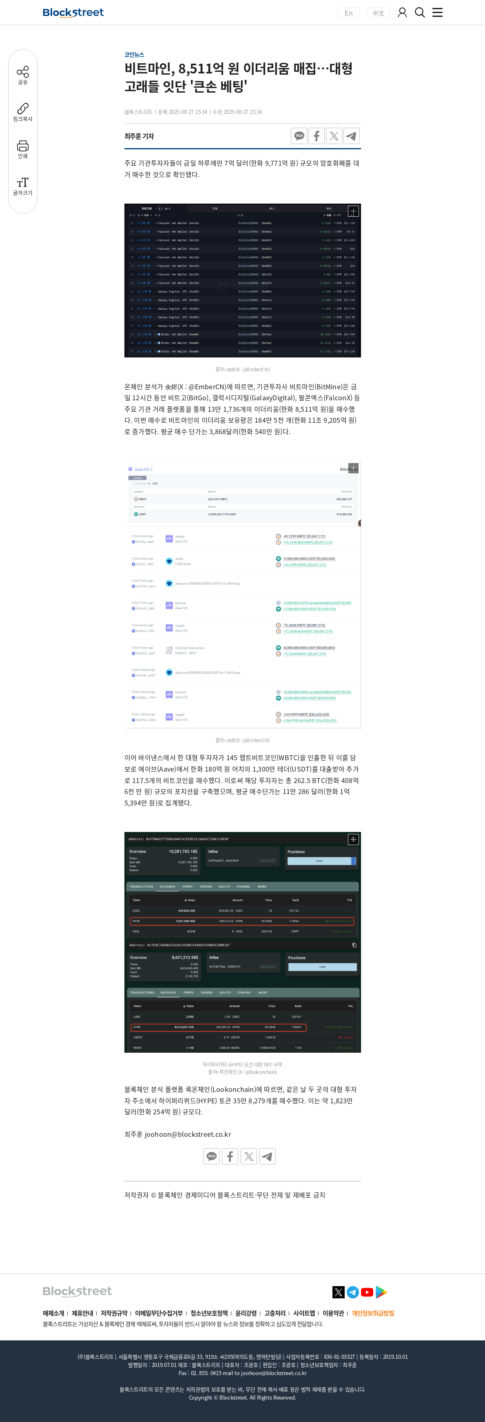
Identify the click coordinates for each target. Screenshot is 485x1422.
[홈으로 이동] (73, 13)
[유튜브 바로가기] (367, 1291)
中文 (379, 13)
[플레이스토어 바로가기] (381, 1291)
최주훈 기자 (139, 136)
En (349, 13)
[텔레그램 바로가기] (353, 1291)
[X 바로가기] (338, 1291)
